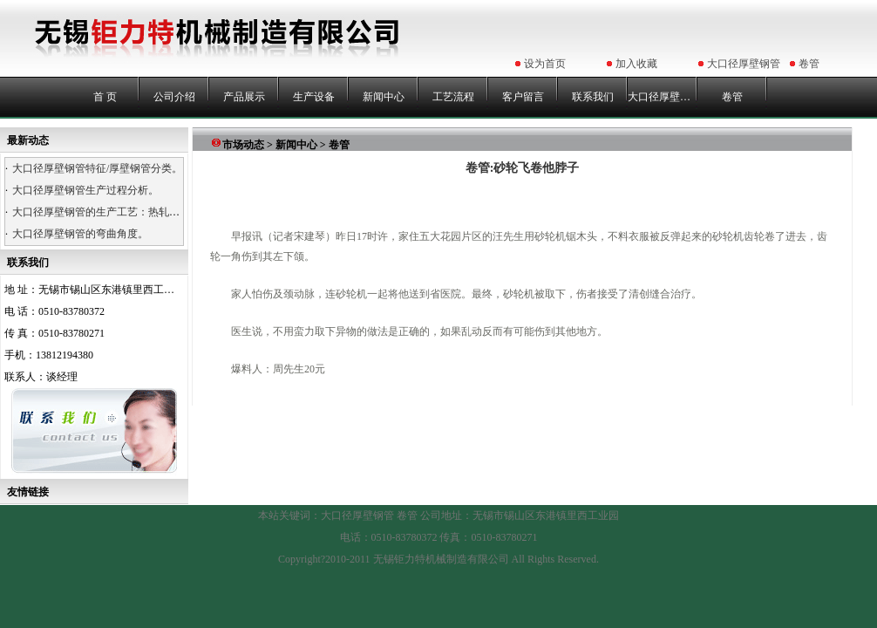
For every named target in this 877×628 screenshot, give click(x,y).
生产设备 (314, 97)
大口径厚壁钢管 (743, 64)
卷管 (809, 64)
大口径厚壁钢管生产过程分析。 (85, 190)
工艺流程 (453, 97)
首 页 (105, 97)
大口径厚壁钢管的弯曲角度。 (80, 234)
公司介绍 (174, 97)
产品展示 (244, 97)
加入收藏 (636, 64)
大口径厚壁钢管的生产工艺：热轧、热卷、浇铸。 (127, 212)
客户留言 (523, 97)
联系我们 (593, 97)
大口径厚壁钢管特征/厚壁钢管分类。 (97, 168)
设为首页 (545, 64)
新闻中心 (384, 97)
